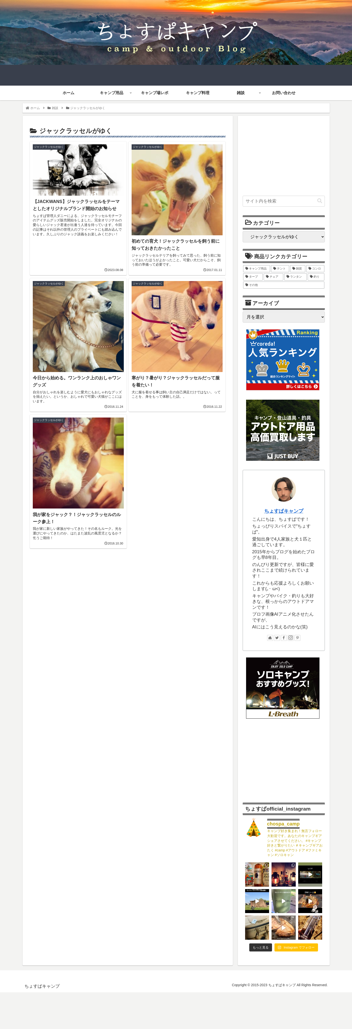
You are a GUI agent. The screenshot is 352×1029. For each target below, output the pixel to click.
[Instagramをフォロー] (291, 638)
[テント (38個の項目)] (280, 268)
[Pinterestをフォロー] (297, 638)
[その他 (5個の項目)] (283, 285)
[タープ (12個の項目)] (253, 277)
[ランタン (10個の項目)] (295, 277)
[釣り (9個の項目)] (316, 277)
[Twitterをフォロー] (277, 638)
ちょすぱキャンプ (283, 511)
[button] (319, 201)
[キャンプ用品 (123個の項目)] (256, 268)
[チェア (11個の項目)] (273, 277)
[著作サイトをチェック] (270, 638)
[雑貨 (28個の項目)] (297, 268)
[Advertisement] (128, 594)
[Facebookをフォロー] (284, 638)
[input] (284, 201)
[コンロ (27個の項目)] (315, 268)
